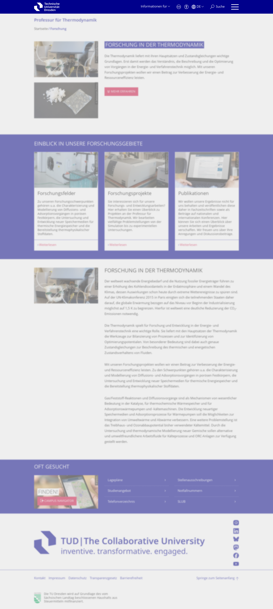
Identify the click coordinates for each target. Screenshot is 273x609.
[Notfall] (178, 7)
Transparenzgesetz (103, 578)
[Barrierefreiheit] (186, 7)
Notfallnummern (190, 491)
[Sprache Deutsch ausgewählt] (198, 7)
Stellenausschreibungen (195, 480)
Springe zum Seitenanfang (215, 578)
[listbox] (136, 201)
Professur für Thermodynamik (65, 21)
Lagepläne (115, 480)
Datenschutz (77, 578)
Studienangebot (119, 491)
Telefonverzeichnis (121, 502)
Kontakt (39, 578)
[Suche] (217, 7)
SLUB (182, 502)
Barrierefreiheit (131, 578)
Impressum (57, 578)
